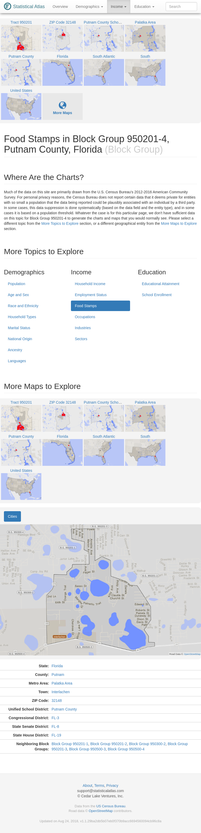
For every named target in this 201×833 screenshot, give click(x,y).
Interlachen (61, 692)
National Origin (20, 339)
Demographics (89, 6)
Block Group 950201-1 (70, 744)
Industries (83, 328)
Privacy (112, 785)
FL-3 (55, 718)
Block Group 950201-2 (108, 744)
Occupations (85, 317)
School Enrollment (157, 295)
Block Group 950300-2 (147, 744)
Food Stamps (86, 306)
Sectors (81, 339)
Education (144, 6)
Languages (17, 361)
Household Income (90, 284)
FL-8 (55, 726)
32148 (57, 700)
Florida (57, 666)
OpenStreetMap (101, 811)
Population (16, 284)
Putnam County (64, 709)
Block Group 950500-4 (126, 749)
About (87, 785)
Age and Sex (18, 295)
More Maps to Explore (179, 223)
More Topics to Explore (60, 223)
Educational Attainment (160, 284)
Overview (60, 6)
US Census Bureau (110, 806)
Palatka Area (62, 683)
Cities (12, 516)
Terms (99, 785)
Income (119, 6)
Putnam (58, 674)
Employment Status (91, 295)
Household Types (22, 317)
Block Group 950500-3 (87, 749)
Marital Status (19, 328)
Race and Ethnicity (23, 306)
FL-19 (56, 735)
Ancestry (15, 350)
